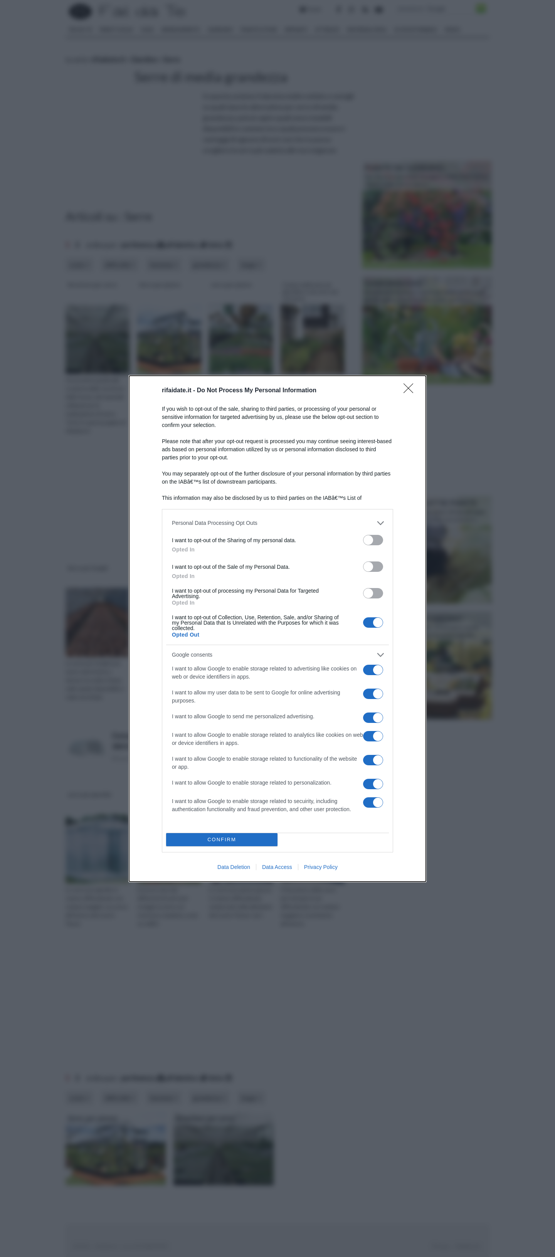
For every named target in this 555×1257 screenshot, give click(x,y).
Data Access (277, 867)
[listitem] (277, 523)
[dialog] (277, 629)
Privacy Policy (321, 867)
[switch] (373, 540)
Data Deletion (233, 867)
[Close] (411, 390)
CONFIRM (221, 839)
